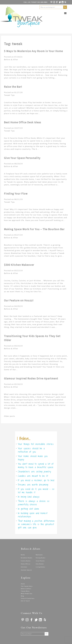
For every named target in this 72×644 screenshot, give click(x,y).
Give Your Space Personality (22, 158)
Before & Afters (26, 588)
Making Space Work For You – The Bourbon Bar (34, 229)
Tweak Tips (9, 95)
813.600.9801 (36, 2)
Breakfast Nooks (26, 558)
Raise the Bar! (13, 86)
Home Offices (25, 564)
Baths (23, 555)
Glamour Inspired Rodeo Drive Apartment (31, 378)
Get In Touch (25, 601)
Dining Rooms (40, 558)
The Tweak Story (27, 586)
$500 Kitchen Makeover (19, 264)
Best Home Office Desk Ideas (22, 122)
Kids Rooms (40, 564)
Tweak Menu (25, 591)
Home (23, 584)
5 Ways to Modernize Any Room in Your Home (33, 51)
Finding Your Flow (16, 193)
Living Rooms (40, 567)
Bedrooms (39, 555)
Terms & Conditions (27, 598)
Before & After (11, 59)
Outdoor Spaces (26, 570)
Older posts (9, 416)
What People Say (26, 593)
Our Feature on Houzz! (18, 300)
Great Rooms (40, 561)
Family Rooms (26, 561)
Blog (22, 596)
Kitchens (24, 567)
